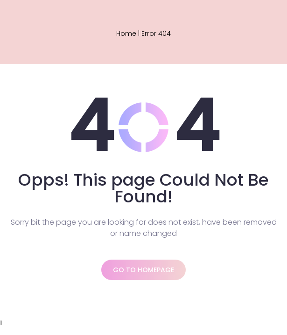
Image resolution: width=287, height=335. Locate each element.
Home (126, 33)
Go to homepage (143, 270)
